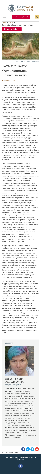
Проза (11, 23)
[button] (4, 16)
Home (4, 23)
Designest (20, 459)
